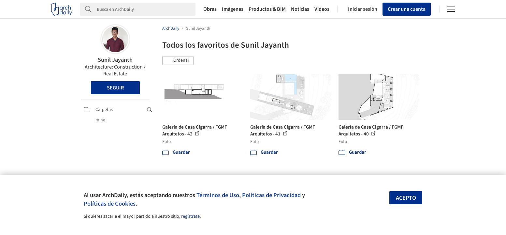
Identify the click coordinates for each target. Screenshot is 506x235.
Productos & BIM (267, 9)
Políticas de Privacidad (271, 195)
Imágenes (232, 9)
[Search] (146, 9)
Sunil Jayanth (115, 60)
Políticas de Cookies (110, 203)
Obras (210, 9)
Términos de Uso (217, 195)
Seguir (115, 87)
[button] (178, 60)
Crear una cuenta (407, 9)
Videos (321, 9)
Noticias (300, 9)
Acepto (406, 198)
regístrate (190, 216)
